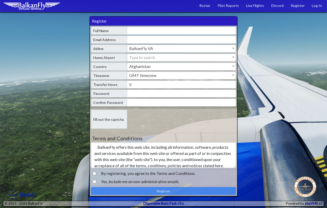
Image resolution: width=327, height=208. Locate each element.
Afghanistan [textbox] (140, 66)
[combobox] (181, 49)
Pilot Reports (228, 5)
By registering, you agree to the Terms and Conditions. (148, 173)
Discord (277, 5)
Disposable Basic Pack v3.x (163, 203)
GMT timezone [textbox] (142, 75)
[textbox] (181, 57)
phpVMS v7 (314, 203)
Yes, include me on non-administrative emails (140, 181)
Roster (204, 5)
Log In (317, 5)
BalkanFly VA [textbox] (141, 48)
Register (298, 5)
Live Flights (255, 5)
